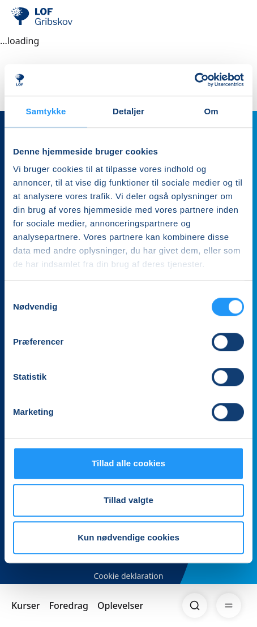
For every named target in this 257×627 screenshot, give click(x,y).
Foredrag (68, 605)
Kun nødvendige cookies (128, 537)
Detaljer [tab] (128, 111)
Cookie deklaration (128, 575)
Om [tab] (211, 111)
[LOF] (68, 17)
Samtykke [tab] (46, 111)
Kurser (25, 605)
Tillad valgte (128, 500)
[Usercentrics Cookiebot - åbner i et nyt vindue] (194, 79)
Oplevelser (120, 605)
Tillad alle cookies (128, 463)
